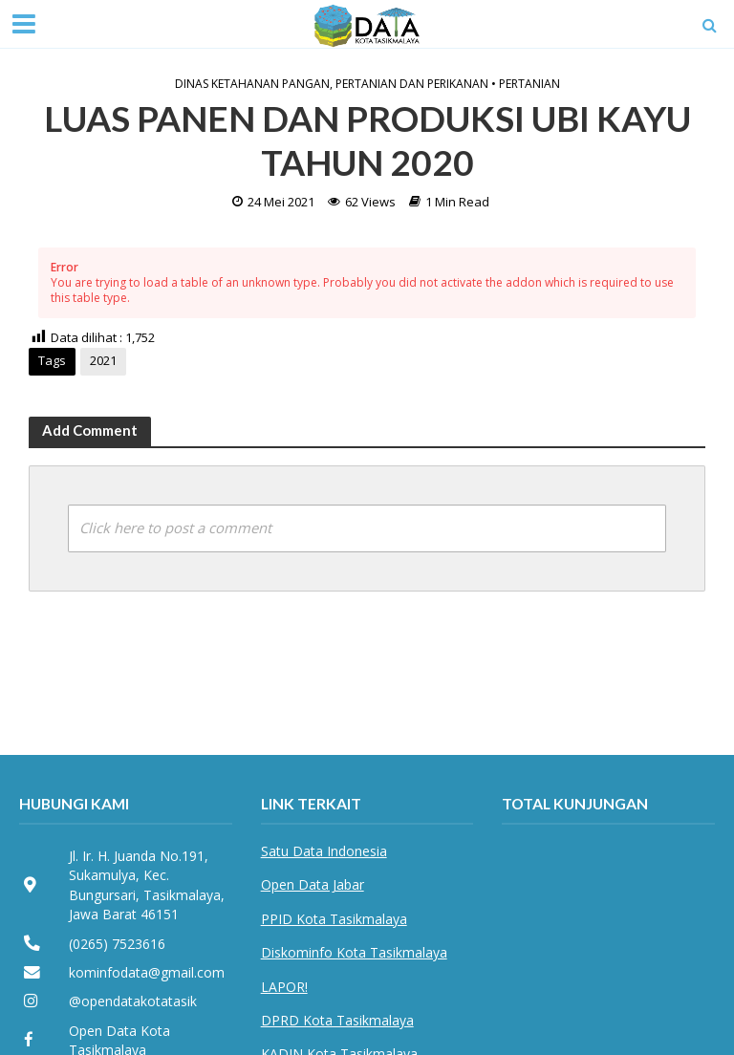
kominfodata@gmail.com (147, 972)
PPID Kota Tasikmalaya (334, 919)
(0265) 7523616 (117, 944)
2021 (103, 360)
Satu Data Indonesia (324, 851)
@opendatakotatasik (133, 1001)
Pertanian (529, 84)
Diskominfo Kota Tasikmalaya (354, 952)
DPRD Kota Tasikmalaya (337, 1020)
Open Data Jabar (312, 884)
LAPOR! (284, 987)
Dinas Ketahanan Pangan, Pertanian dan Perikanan (331, 84)
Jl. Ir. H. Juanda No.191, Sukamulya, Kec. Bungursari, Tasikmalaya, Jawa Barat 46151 (147, 885)
